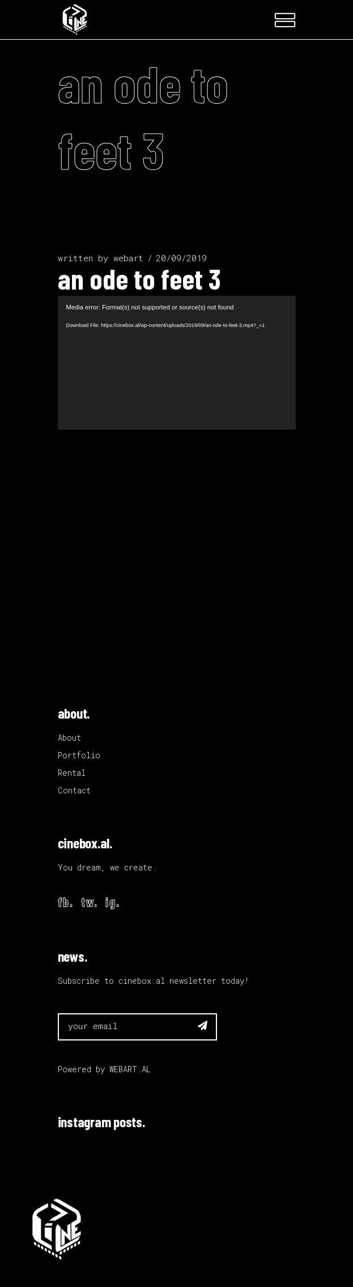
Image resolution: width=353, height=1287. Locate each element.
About (69, 737)
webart (128, 258)
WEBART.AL (130, 1069)
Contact (74, 790)
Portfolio (79, 755)
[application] (177, 363)
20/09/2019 (181, 258)
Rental (72, 772)
